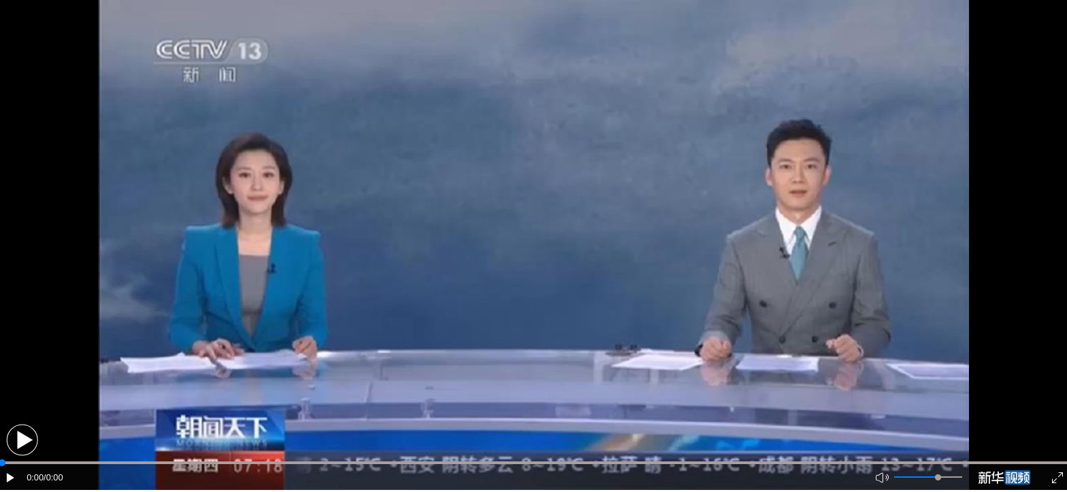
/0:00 (53, 477)
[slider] (938, 477)
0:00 (35, 477)
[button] (22, 440)
